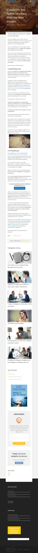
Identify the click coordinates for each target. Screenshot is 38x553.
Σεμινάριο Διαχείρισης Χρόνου (15, 376)
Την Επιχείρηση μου (13, 495)
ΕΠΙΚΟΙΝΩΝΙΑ (26, 549)
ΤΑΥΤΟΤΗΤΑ (20, 549)
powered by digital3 (10, 551)
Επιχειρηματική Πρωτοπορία (14, 519)
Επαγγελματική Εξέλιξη (13, 517)
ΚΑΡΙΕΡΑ (14, 549)
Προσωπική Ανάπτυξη (21, 24)
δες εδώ (19, 187)
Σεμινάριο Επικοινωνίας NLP (15, 379)
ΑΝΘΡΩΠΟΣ (8, 549)
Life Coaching (12, 374)
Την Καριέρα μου (12, 493)
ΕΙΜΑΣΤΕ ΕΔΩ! (19, 462)
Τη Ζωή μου (11, 491)
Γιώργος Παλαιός (11, 24)
